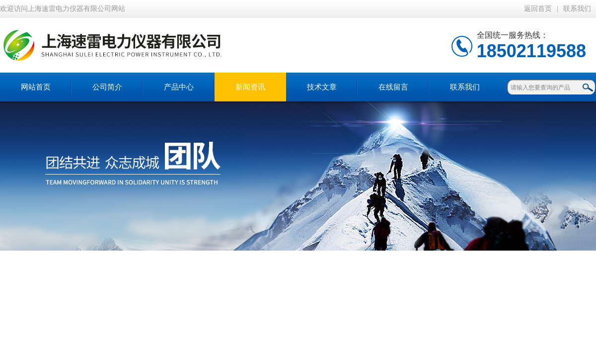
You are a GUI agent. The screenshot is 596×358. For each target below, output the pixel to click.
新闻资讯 (250, 87)
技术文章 (322, 87)
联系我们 (577, 8)
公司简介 (107, 87)
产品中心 (179, 87)
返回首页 (538, 8)
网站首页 (36, 87)
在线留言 (393, 87)
